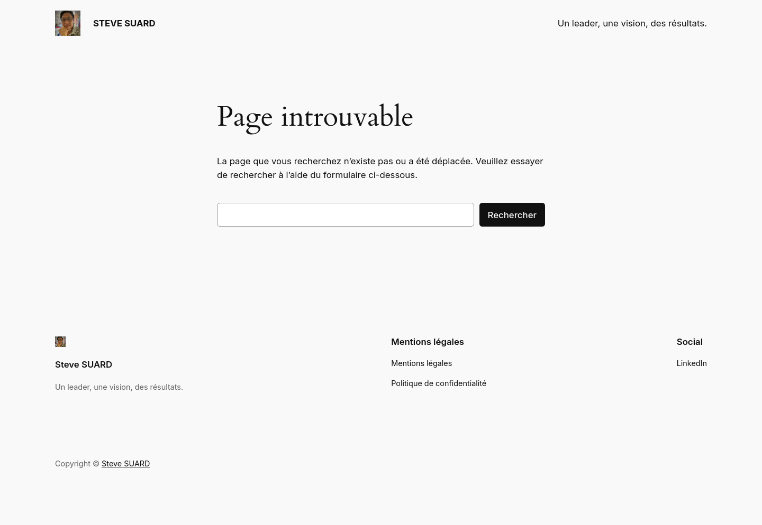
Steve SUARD (83, 364)
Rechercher (512, 215)
